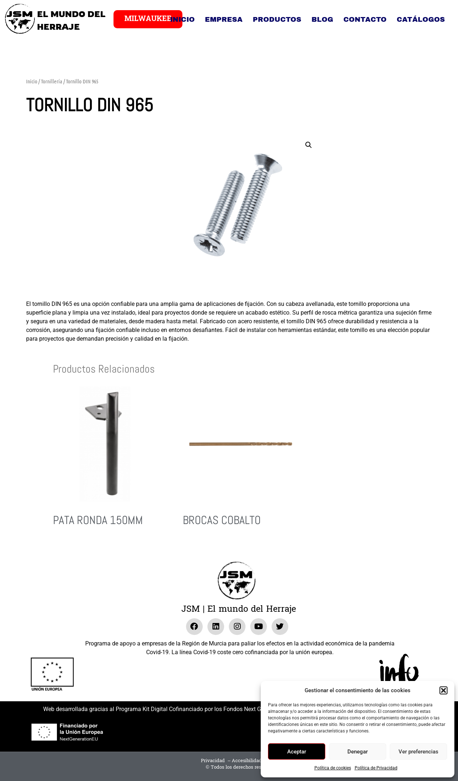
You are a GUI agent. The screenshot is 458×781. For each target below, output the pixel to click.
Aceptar (296, 751)
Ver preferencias (418, 751)
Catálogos (421, 19)
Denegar (357, 751)
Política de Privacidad (376, 767)
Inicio (182, 19)
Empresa (224, 19)
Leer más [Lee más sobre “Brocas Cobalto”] (192, 547)
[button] (443, 690)
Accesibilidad (247, 760)
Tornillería (51, 81)
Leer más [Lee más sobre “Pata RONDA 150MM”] (63, 547)
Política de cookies (332, 767)
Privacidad (213, 760)
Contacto (365, 19)
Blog (322, 19)
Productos (277, 19)
